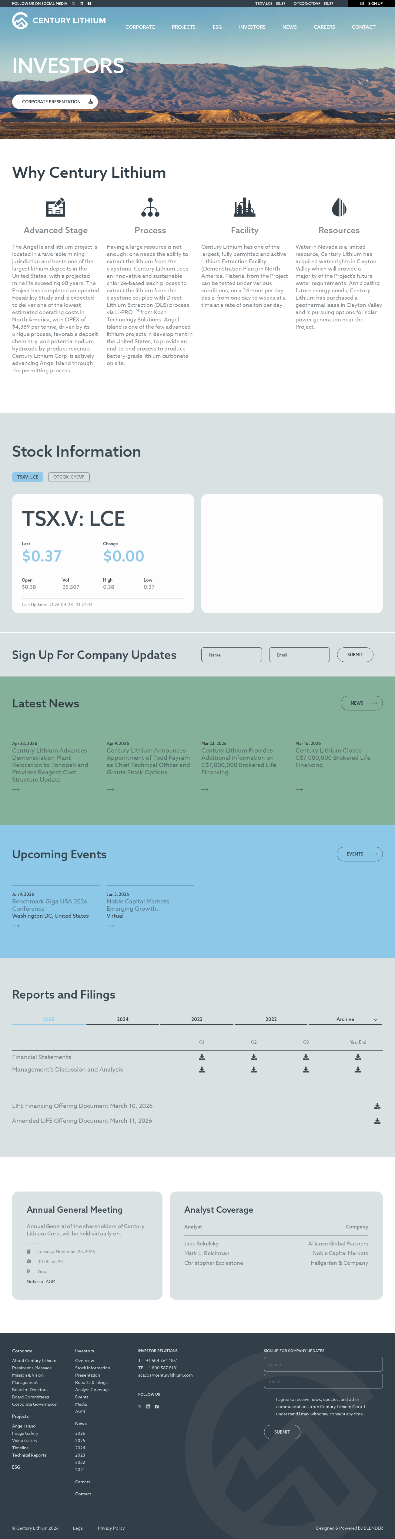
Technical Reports (29, 1455)
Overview (84, 1360)
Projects (184, 27)
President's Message (32, 1368)
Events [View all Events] (355, 885)
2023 (80, 1455)
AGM (80, 1411)
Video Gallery (25, 1440)
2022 (80, 1462)
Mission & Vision (28, 1375)
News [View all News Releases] (357, 703)
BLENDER (373, 1528)
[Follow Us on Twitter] (73, 3)
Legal (78, 1528)
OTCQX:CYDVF (307, 3)
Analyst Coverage (92, 1389)
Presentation (87, 1375)
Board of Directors (30, 1389)
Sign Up (371, 3)
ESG (217, 27)
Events (82, 1397)
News (290, 27)
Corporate (140, 27)
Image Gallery (25, 1433)
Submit (355, 654)
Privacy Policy (111, 1528)
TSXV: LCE (27, 532)
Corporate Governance (34, 1404)
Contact (364, 27)
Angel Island (23, 1426)
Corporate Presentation (51, 102)
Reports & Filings (91, 1382)
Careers (324, 27)
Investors (252, 27)
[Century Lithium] (58, 20)
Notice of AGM (41, 1318)
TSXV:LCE (264, 3)
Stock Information (92, 1368)
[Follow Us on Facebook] (89, 3)
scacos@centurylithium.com (165, 1375)
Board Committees (30, 1397)
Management (25, 1382)
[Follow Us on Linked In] (81, 3)
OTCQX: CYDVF (69, 532)
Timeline (20, 1448)
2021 (80, 1469)
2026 (80, 1433)
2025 (80, 1440)
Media (81, 1404)
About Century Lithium (34, 1360)
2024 (80, 1448)
